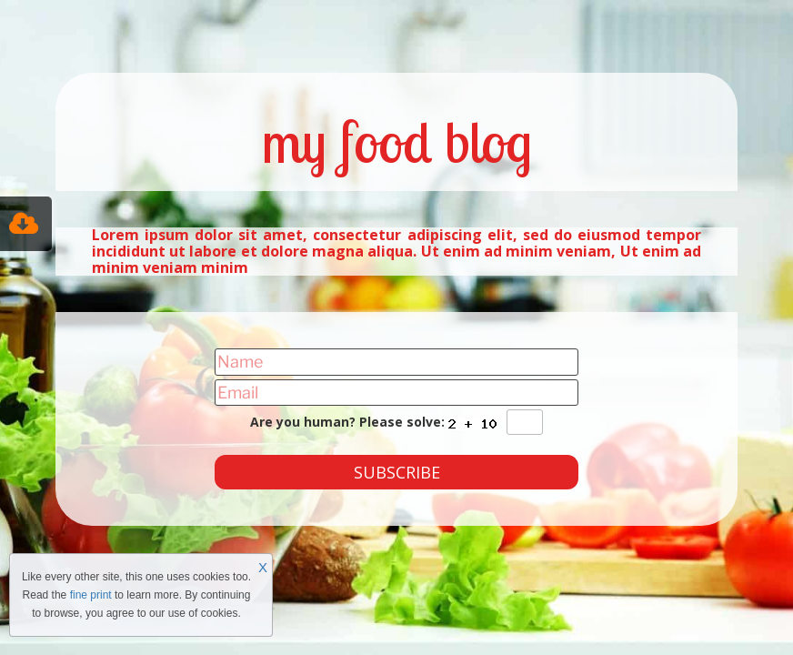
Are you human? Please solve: (396, 422)
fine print (91, 595)
